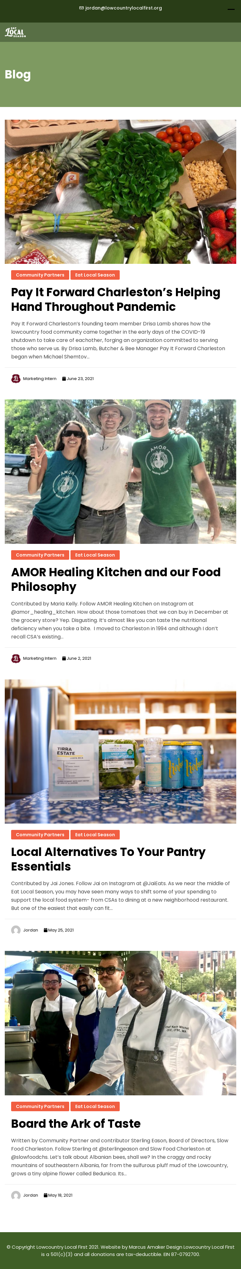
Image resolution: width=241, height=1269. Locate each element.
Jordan (30, 930)
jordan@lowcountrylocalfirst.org (123, 8)
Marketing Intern (40, 379)
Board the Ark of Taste (76, 1124)
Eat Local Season (95, 275)
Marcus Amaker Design (155, 1247)
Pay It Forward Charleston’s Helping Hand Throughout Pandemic (115, 299)
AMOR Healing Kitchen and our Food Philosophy (116, 579)
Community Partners (40, 275)
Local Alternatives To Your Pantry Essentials (108, 859)
